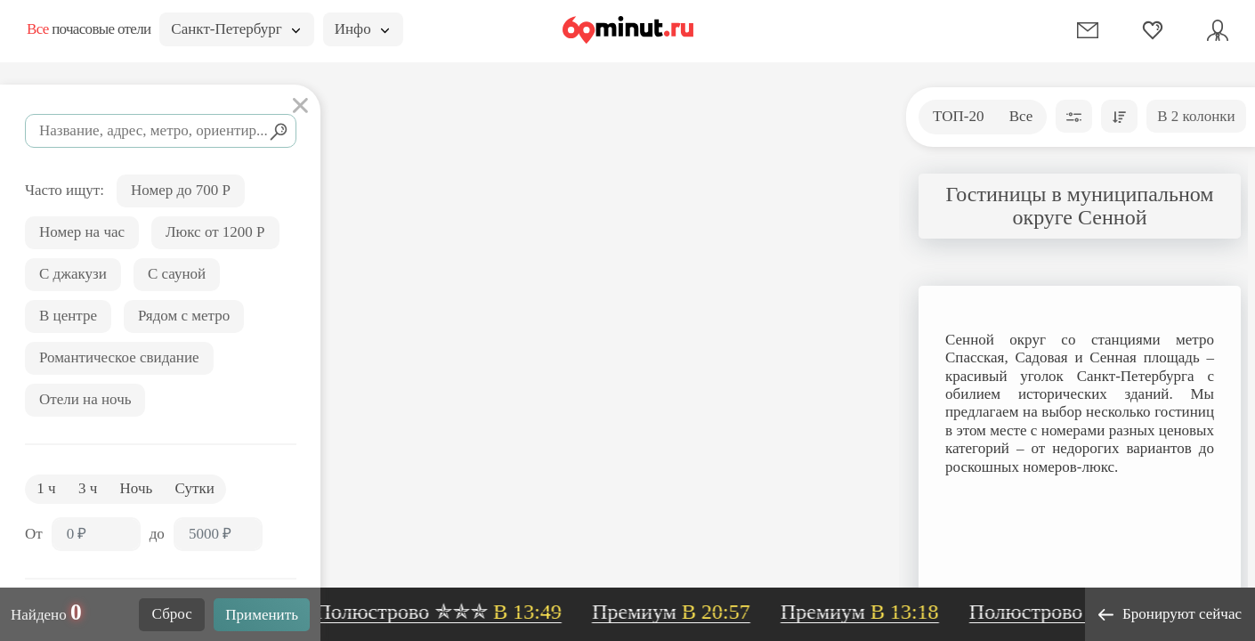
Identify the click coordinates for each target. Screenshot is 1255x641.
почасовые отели (88, 28)
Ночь (136, 488)
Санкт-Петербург (235, 28)
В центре (68, 315)
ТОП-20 (958, 116)
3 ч (87, 488)
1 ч (45, 488)
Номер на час (82, 231)
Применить (261, 614)
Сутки (195, 488)
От (34, 533)
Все (1021, 116)
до (157, 533)
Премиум (677, 611)
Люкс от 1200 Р (215, 231)
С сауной (177, 273)
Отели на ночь (85, 399)
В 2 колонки (1196, 116)
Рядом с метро (184, 315)
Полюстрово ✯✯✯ (445, 611)
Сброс (172, 613)
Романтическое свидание (119, 357)
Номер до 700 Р (181, 190)
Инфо (362, 28)
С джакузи (73, 273)
